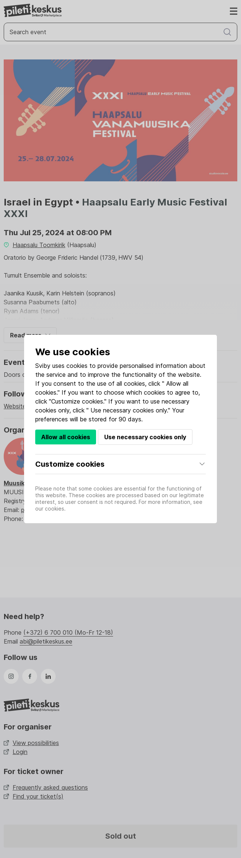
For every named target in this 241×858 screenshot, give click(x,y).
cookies (77, 365)
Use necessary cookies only (145, 437)
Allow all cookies (65, 437)
